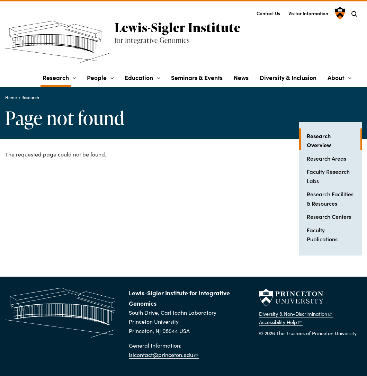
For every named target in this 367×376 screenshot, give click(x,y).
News (241, 77)
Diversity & (295, 313)
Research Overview (334, 140)
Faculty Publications (322, 234)
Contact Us (268, 13)
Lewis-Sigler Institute (178, 27)
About (336, 77)
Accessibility (280, 322)
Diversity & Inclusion (288, 77)
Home (11, 97)
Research (57, 77)
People (97, 77)
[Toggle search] (354, 14)
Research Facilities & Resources (330, 198)
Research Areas (326, 158)
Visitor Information (308, 13)
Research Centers (329, 216)
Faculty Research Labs (328, 176)
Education (139, 77)
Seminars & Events (197, 77)
